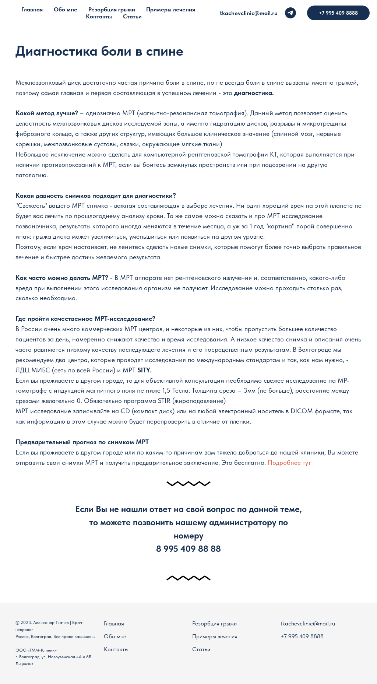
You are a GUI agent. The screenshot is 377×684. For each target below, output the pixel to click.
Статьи (201, 649)
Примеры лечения (214, 636)
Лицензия (24, 663)
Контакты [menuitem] (99, 16)
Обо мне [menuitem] (65, 9)
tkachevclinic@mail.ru (249, 13)
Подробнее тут (289, 462)
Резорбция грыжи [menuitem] (111, 9)
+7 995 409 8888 (302, 636)
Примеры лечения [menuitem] (170, 9)
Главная (114, 623)
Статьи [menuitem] (132, 16)
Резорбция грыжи (214, 623)
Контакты (116, 649)
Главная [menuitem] (32, 9)
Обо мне (115, 636)
